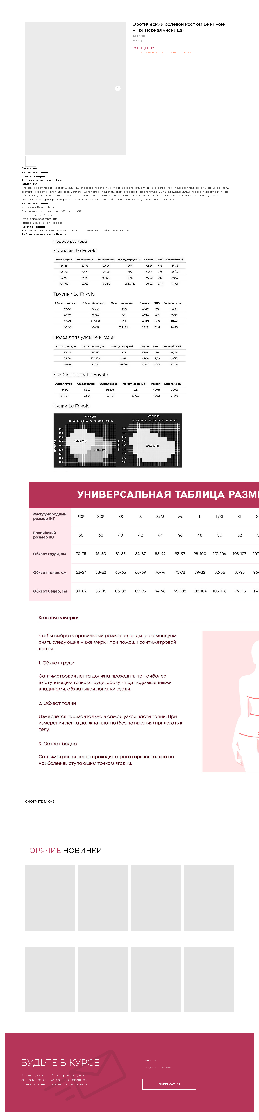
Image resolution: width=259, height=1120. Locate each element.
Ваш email (149, 1060)
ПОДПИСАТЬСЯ (169, 1084)
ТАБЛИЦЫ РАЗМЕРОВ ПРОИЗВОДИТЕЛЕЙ (162, 52)
